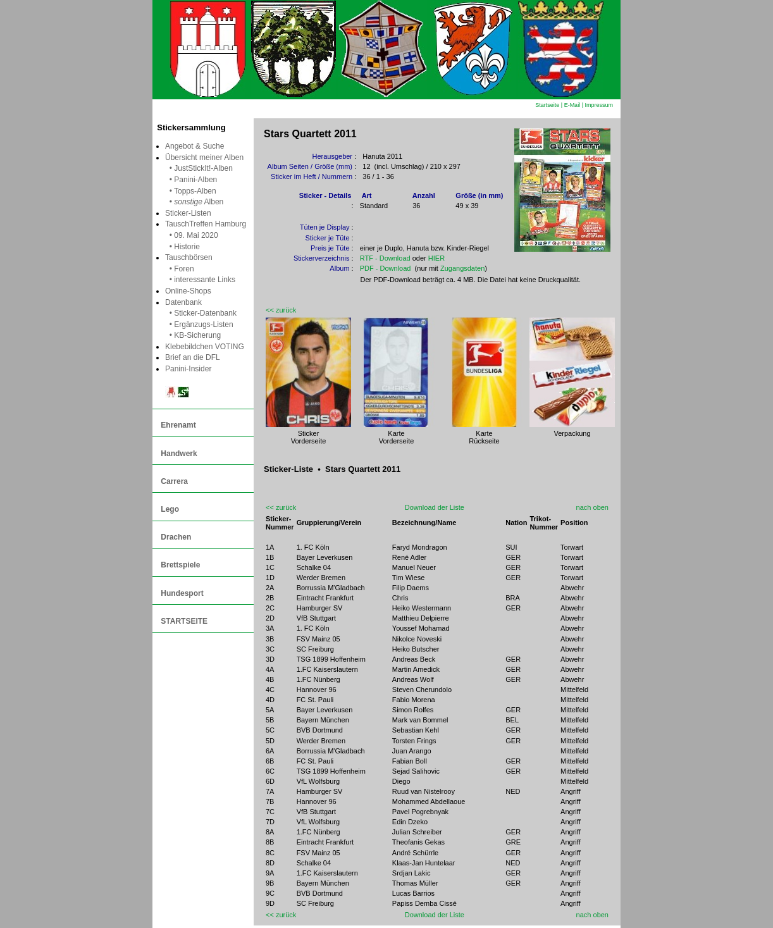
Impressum (598, 105)
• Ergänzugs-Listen (199, 324)
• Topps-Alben (190, 191)
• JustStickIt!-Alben (199, 168)
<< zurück (281, 310)
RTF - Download (385, 258)
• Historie (182, 246)
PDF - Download (385, 268)
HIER (436, 258)
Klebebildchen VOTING (204, 346)
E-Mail (572, 105)
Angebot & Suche (194, 146)
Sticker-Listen (190, 213)
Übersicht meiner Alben (204, 157)
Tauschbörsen (189, 257)
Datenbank (183, 302)
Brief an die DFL (192, 357)
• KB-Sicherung (193, 335)
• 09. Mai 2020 (191, 235)
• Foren (179, 268)
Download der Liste (434, 507)
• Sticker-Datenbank (201, 313)
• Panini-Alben (191, 179)
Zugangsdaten (462, 268)
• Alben (194, 201)
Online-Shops (188, 291)
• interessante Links (200, 279)
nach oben (592, 507)
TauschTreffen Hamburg (205, 224)
